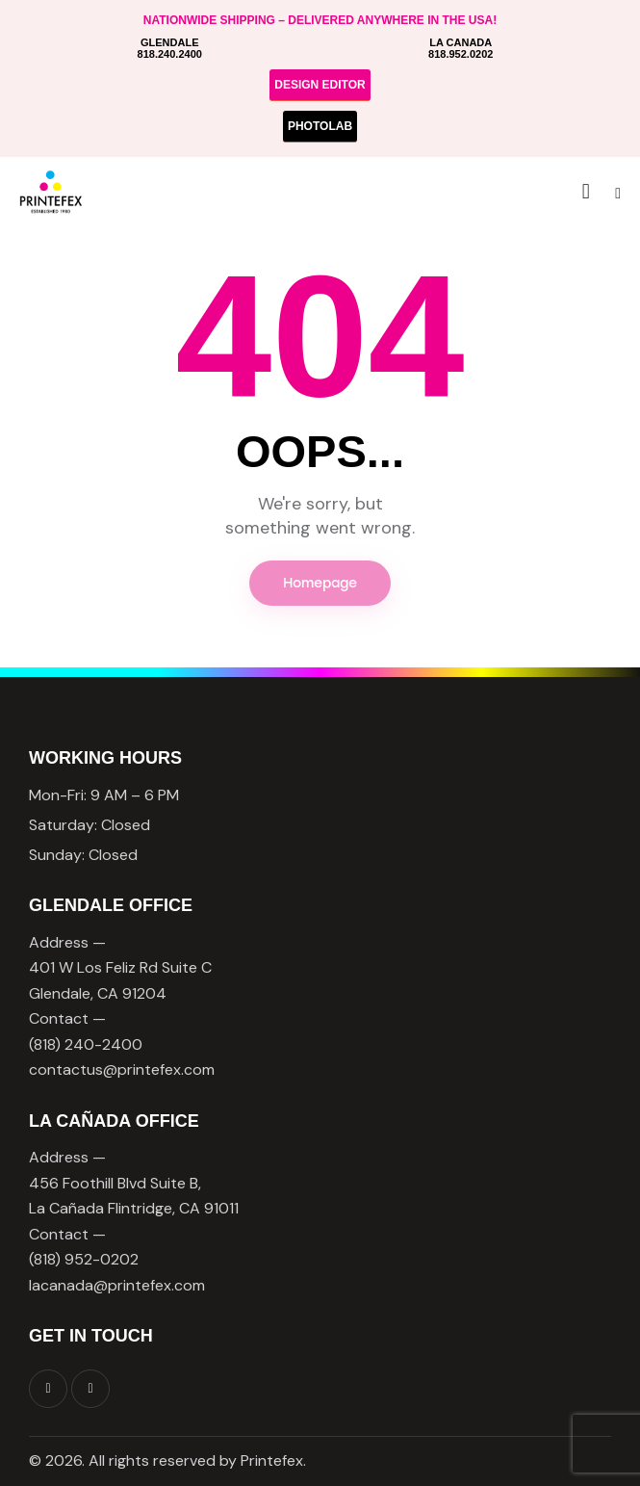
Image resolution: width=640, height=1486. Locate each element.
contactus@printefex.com (122, 1069)
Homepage (320, 583)
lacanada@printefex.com (117, 1285)
